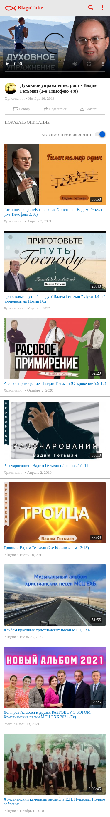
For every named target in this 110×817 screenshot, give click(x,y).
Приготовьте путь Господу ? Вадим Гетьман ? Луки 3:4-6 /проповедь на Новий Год (54, 298)
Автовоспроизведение (73, 134)
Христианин (15, 98)
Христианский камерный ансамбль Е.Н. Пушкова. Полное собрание (54, 801)
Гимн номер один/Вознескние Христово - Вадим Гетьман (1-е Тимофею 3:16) (54, 212)
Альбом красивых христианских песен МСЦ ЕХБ (47, 630)
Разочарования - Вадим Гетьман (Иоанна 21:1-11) (47, 466)
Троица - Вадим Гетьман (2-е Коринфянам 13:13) (46, 548)
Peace (8, 724)
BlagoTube (23, 7)
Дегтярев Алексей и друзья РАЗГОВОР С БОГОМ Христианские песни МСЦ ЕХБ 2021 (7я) (47, 714)
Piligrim (10, 554)
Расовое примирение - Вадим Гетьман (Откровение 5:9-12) (55, 383)
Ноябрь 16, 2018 (41, 98)
